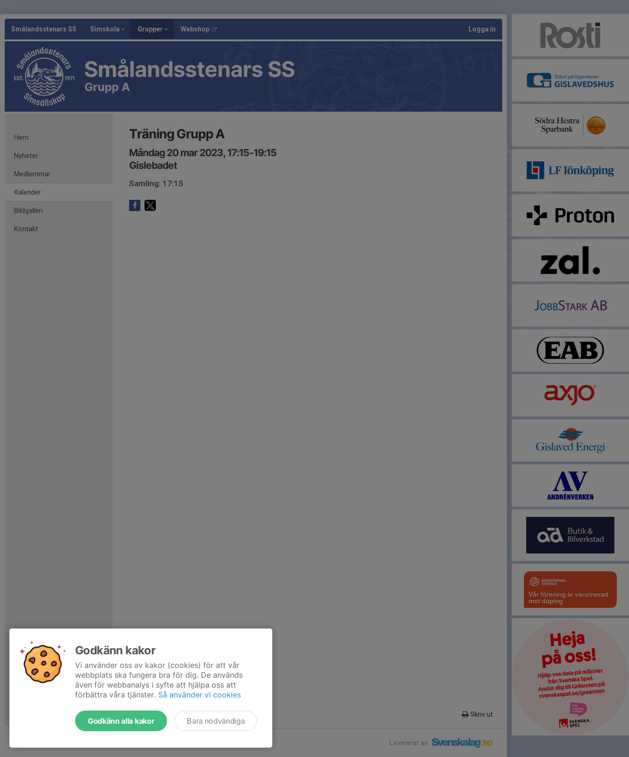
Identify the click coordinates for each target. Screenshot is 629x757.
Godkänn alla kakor (121, 721)
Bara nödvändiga (216, 721)
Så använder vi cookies (199, 694)
